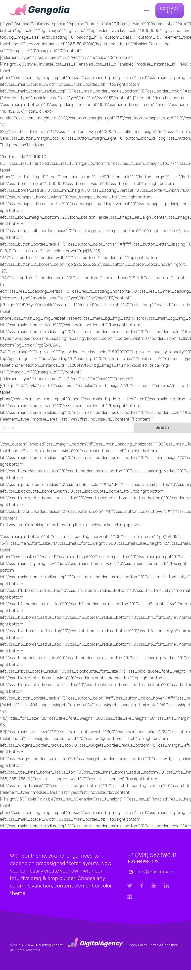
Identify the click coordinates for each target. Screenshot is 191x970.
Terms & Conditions (164, 945)
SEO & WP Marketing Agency (42, 945)
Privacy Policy (136, 945)
